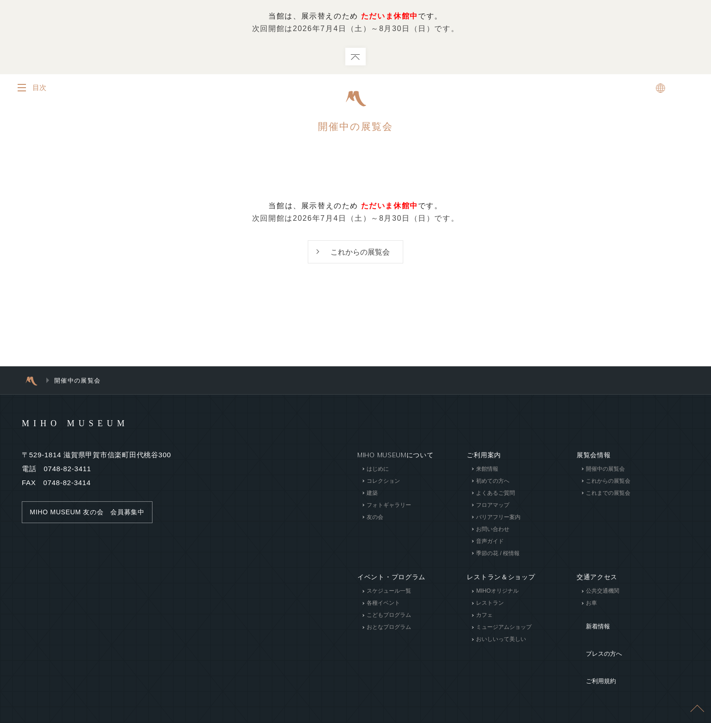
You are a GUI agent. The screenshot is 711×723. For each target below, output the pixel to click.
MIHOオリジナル (497, 592)
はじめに (378, 470)
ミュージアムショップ (504, 628)
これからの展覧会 (360, 252)
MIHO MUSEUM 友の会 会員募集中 (91, 513)
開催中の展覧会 (605, 470)
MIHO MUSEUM (93, 423)
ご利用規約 (594, 649)
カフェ (484, 616)
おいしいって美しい (501, 640)
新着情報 (590, 621)
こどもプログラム (389, 616)
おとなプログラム (389, 628)
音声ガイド (490, 542)
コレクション (383, 482)
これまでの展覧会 (608, 494)
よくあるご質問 (495, 494)
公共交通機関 (602, 592)
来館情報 (487, 470)
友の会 (375, 518)
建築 (372, 494)
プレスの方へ (597, 635)
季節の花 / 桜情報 (498, 554)
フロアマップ (492, 506)
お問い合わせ (492, 530)
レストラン (490, 604)
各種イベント (383, 604)
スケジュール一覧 (389, 592)
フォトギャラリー (389, 506)
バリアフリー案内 (498, 518)
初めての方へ (492, 482)
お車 (591, 604)
